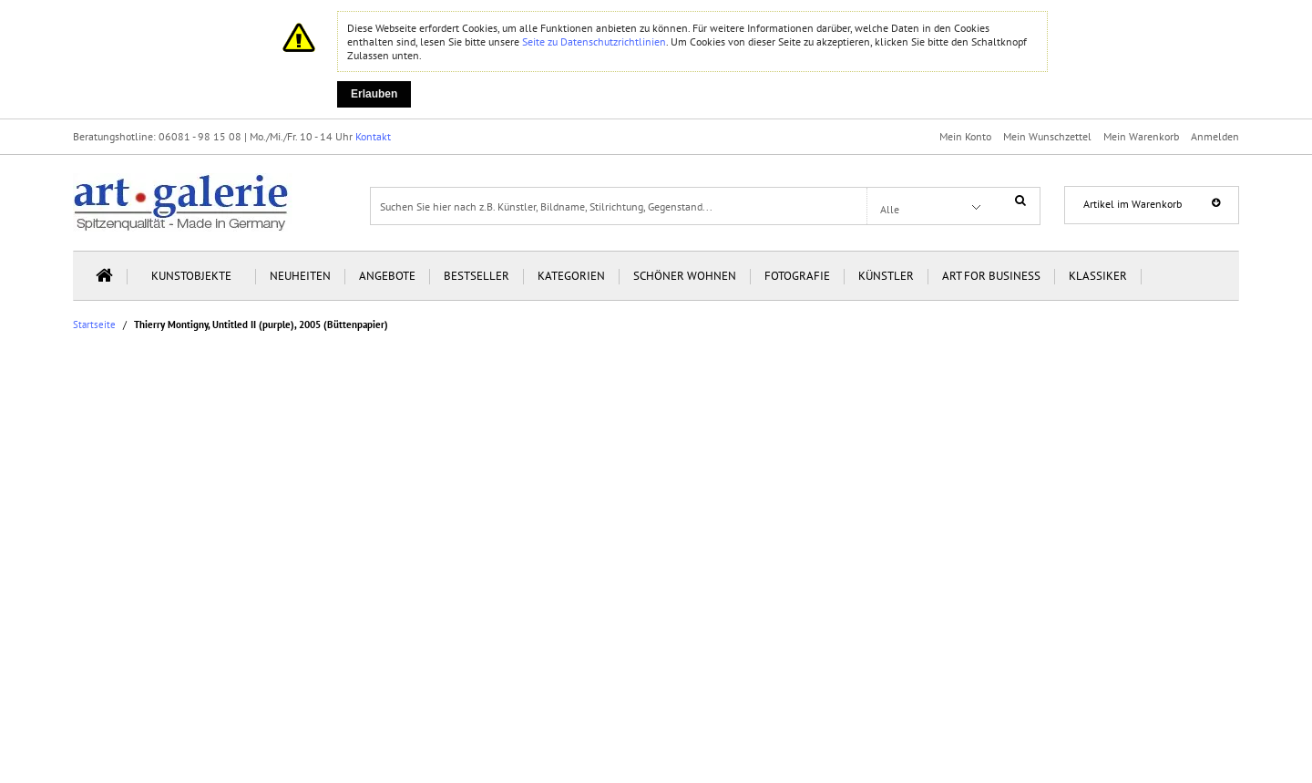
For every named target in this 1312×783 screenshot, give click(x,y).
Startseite (94, 325)
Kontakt (373, 136)
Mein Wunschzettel (1047, 136)
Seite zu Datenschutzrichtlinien (594, 41)
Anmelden (1215, 136)
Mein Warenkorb (1141, 136)
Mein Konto (965, 136)
